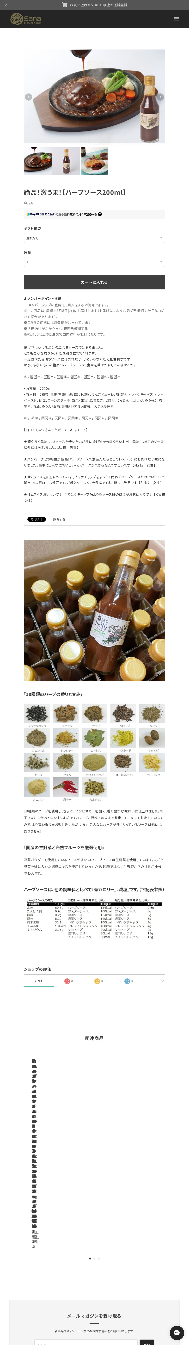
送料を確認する (76, 328)
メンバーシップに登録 (45, 304)
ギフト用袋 (32, 228)
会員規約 (133, 1277)
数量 (27, 252)
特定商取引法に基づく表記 (103, 1277)
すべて (39, 981)
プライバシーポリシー (64, 1277)
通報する (59, 519)
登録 (147, 1222)
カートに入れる (94, 282)
